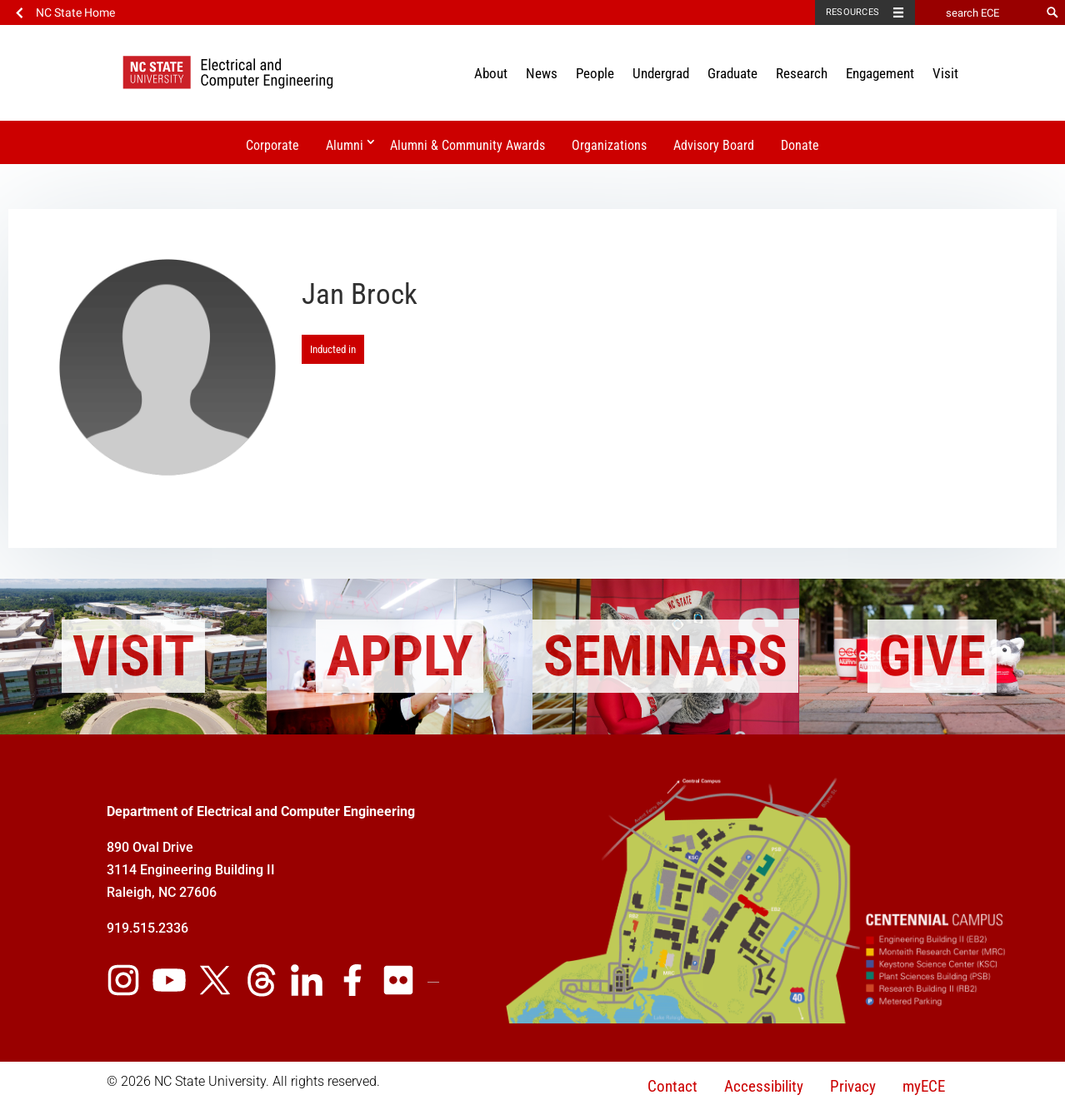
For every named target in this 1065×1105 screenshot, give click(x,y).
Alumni (344, 145)
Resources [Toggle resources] (852, 12)
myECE (923, 1086)
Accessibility (763, 1086)
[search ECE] (977, 12)
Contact (673, 1086)
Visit (945, 73)
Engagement (880, 73)
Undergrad (660, 73)
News (542, 73)
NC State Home (75, 12)
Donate (800, 145)
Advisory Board (713, 145)
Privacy (853, 1086)
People (595, 73)
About (491, 73)
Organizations (609, 145)
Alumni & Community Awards (467, 145)
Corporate (272, 145)
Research (802, 73)
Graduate (733, 73)
